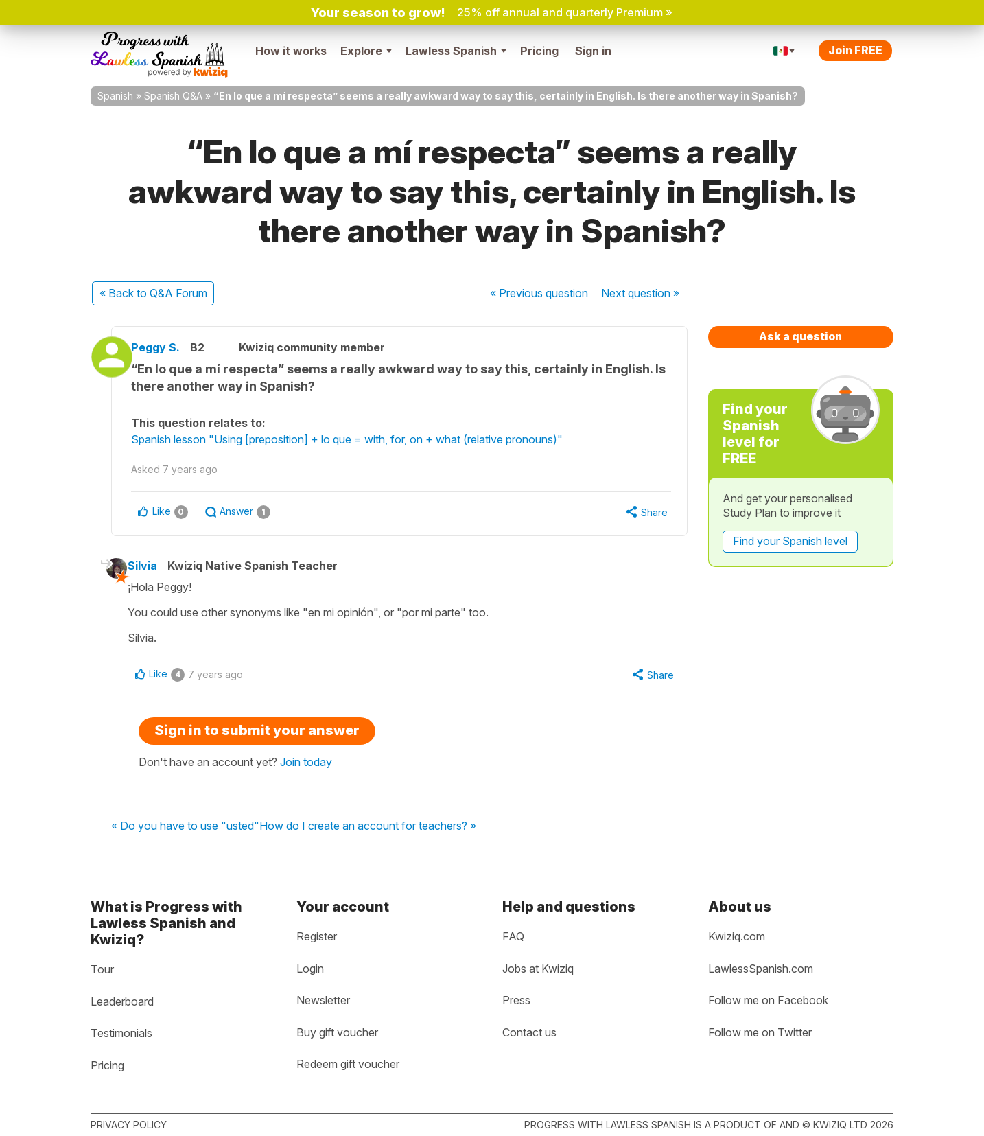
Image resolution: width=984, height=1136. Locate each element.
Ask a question (800, 336)
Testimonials (121, 1033)
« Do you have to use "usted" (185, 830)
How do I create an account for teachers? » (367, 830)
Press (516, 1000)
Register (316, 936)
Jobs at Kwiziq (538, 968)
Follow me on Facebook (768, 1000)
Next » (640, 293)
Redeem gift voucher (347, 1064)
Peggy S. (170, 347)
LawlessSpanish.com (760, 968)
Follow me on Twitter (760, 1032)
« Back (153, 293)
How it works (291, 51)
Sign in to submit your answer (257, 734)
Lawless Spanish (456, 51)
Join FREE (855, 50)
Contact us (529, 1032)
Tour (102, 969)
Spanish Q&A (173, 96)
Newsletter (323, 1000)
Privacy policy (129, 1125)
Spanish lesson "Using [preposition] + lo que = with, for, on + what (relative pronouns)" (362, 439)
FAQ (513, 936)
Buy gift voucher (337, 1032)
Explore (366, 51)
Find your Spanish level (790, 541)
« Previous (539, 293)
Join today (306, 765)
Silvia (154, 568)
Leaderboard (122, 1001)
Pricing (539, 51)
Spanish (115, 96)
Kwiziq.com (736, 936)
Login (310, 968)
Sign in (593, 51)
